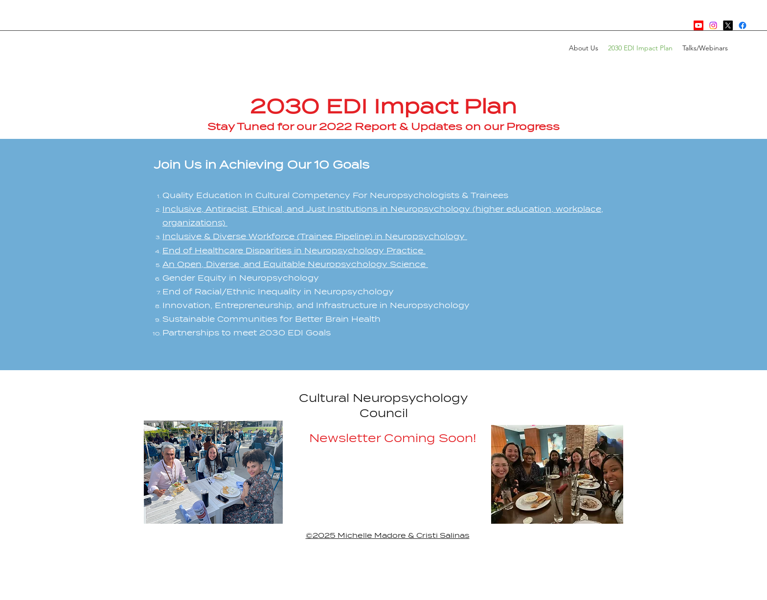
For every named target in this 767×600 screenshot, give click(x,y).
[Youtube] (698, 25)
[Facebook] (742, 25)
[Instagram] (713, 25)
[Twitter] (728, 25)
